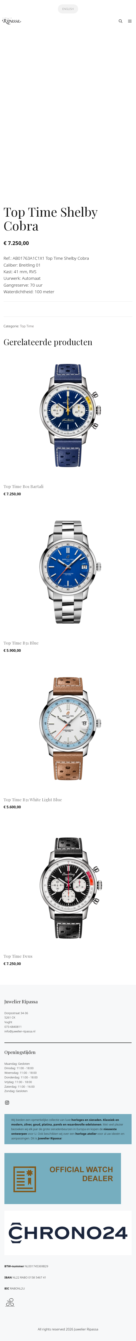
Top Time (27, 324)
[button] (120, 21)
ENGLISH (68, 9)
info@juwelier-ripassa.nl (19, 1029)
